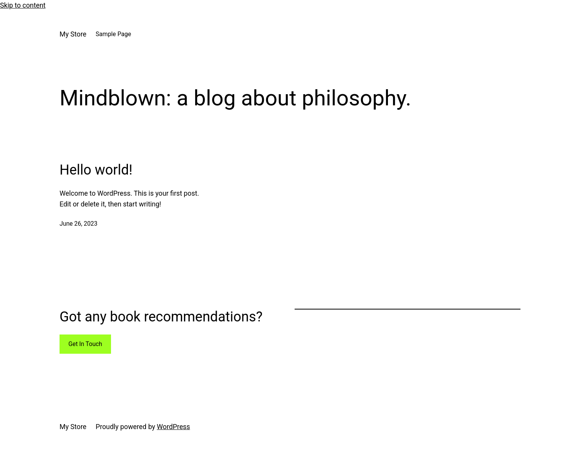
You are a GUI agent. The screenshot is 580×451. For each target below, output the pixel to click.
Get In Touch (85, 344)
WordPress (173, 427)
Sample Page (113, 34)
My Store (73, 34)
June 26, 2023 (79, 223)
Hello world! (96, 170)
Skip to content (23, 5)
